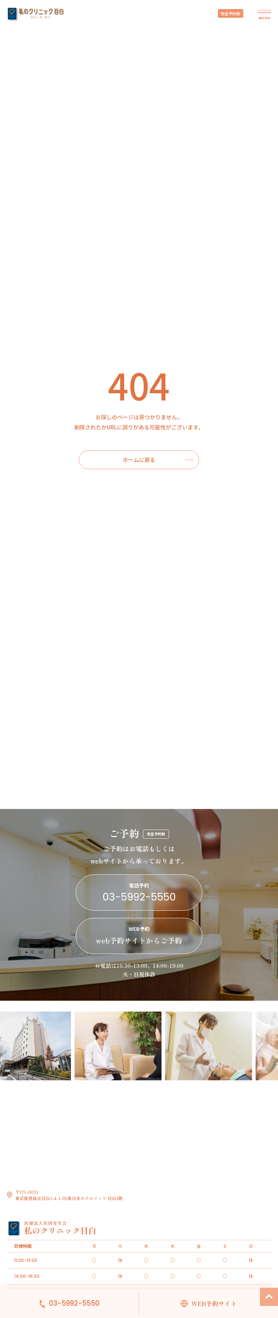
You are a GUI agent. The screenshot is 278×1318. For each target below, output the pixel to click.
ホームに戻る (139, 459)
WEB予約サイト (214, 1303)
